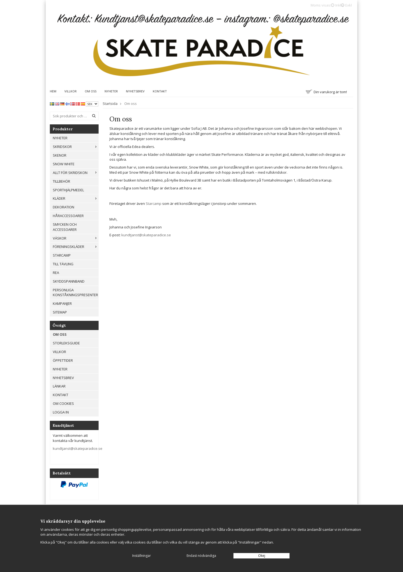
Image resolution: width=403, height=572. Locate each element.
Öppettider (63, 360)
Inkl (338, 5)
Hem (53, 91)
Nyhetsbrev (135, 91)
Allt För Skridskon (75, 172)
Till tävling (63, 263)
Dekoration (63, 207)
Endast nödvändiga (201, 555)
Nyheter (111, 91)
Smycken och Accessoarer (65, 227)
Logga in (61, 412)
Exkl (348, 5)
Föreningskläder (75, 246)
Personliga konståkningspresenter (75, 292)
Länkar (59, 386)
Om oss (90, 91)
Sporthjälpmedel (68, 190)
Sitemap (60, 312)
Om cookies (63, 403)
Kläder (75, 198)
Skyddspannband (68, 281)
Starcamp (62, 255)
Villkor (70, 91)
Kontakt (160, 91)
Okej (261, 555)
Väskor (75, 238)
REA (56, 272)
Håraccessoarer (68, 215)
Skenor (59, 155)
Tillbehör (61, 181)
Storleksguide (66, 343)
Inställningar (141, 555)
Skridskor (75, 146)
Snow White (63, 163)
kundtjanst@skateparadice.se (77, 448)
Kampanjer (62, 303)
